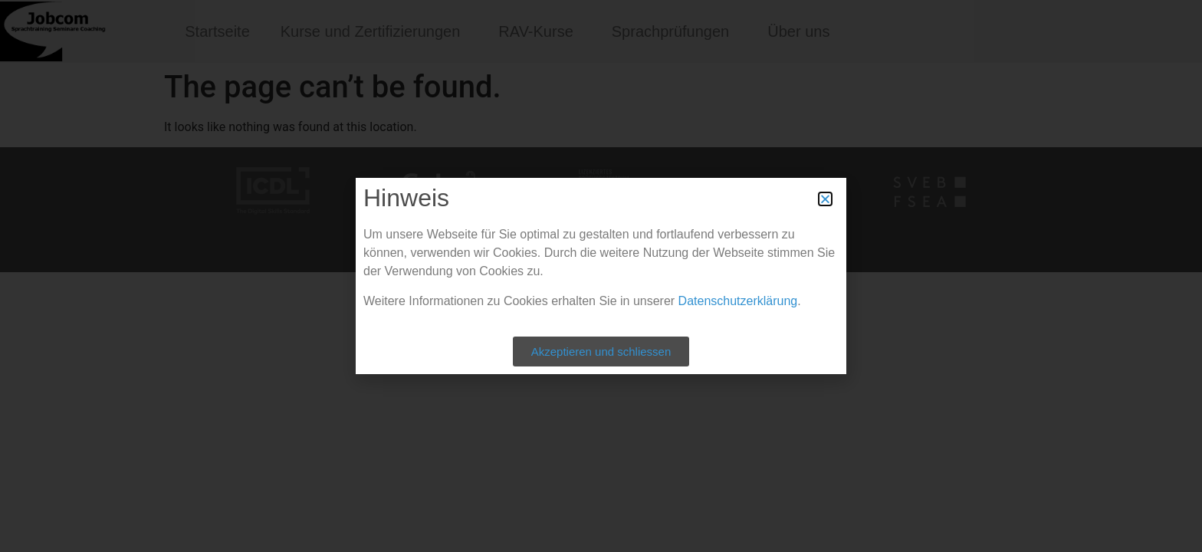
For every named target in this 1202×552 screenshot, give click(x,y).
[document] (601, 276)
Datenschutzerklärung (738, 300)
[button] (825, 199)
